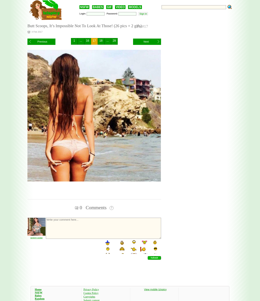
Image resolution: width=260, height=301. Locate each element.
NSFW (84, 7)
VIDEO (120, 7)
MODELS (135, 7)
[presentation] (73, 247)
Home (38, 289)
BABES (98, 7)
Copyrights (89, 296)
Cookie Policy (90, 293)
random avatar (36, 238)
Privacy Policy (91, 289)
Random (40, 298)
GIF (109, 7)
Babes (38, 295)
